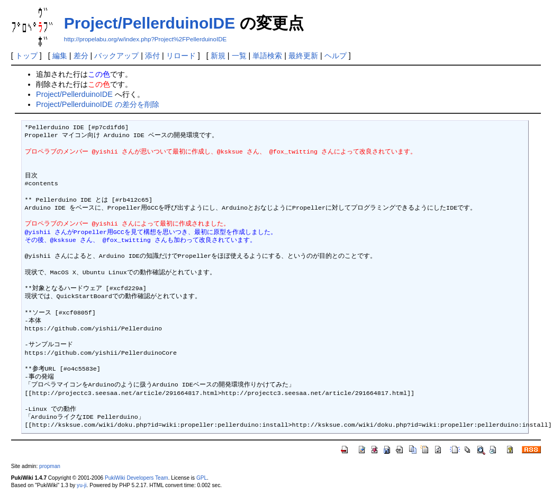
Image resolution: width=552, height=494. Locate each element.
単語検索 (267, 55)
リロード (181, 55)
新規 (218, 55)
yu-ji (81, 485)
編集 (59, 55)
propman (49, 466)
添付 (152, 55)
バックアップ (116, 55)
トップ (26, 55)
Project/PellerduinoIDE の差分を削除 (97, 104)
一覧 (239, 55)
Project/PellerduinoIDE (149, 23)
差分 (81, 55)
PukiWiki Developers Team (136, 478)
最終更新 (303, 55)
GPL (201, 478)
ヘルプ (335, 55)
